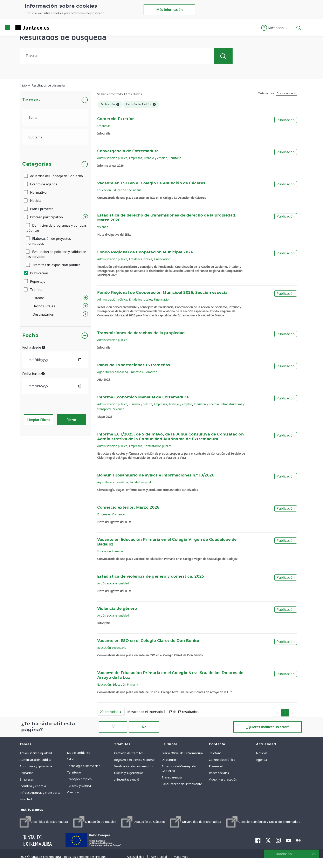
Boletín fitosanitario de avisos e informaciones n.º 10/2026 (155, 475)
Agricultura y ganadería (112, 372)
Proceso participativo (43, 217)
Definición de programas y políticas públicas (56, 228)
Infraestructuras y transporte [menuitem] (40, 792)
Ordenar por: (266, 93)
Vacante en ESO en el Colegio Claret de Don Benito (148, 641)
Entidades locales (140, 259)
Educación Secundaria (127, 190)
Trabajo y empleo (155, 158)
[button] (275, 27)
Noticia (32, 200)
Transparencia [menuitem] (171, 777)
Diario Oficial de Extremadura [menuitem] (182, 753)
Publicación (36, 273)
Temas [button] (31, 99)
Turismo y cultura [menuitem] (79, 785)
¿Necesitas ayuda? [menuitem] (126, 779)
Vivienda (102, 227)
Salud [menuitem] (70, 759)
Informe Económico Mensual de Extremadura (143, 397)
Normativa (35, 192)
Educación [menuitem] (26, 773)
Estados (38, 298)
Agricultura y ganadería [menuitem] (36, 766)
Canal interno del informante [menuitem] (182, 784)
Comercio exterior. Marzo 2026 (128, 507)
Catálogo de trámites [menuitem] (128, 753)
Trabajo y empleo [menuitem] (79, 779)
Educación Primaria (110, 551)
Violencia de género (117, 609)
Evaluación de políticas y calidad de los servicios (56, 254)
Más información (169, 9)
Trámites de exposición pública (53, 265)
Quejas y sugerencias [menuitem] (128, 773)
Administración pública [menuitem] (35, 759)
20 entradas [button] (112, 712)
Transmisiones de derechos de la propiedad (141, 333)
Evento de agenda (40, 184)
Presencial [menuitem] (216, 766)
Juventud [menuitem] (26, 799)
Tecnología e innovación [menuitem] (83, 766)
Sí (113, 727)
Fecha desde (33, 347)
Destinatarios (43, 314)
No (144, 727)
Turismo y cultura (140, 404)
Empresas (103, 126)
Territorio (175, 158)
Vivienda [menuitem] (73, 792)
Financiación (162, 259)
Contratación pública (158, 446)
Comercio (150, 372)
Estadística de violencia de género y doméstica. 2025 (150, 576)
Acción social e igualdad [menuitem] (36, 753)
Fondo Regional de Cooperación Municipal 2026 (145, 252)
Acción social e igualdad (113, 583)
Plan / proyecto (38, 209)
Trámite (33, 289)
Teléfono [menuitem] (215, 753)
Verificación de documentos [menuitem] (133, 766)
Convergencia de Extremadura (128, 151)
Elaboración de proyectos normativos (48, 241)
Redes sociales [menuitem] (219, 773)
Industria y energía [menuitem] (33, 786)
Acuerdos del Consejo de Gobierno (53, 176)
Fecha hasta (33, 373)
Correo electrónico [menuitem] (222, 759)
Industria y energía (206, 404)
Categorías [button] (37, 164)
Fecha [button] (30, 335)
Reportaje (34, 281)
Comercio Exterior (115, 119)
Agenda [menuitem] (261, 759)
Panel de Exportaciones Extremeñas (133, 365)
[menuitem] (44, 822)
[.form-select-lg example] (55, 117)
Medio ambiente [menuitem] (78, 752)
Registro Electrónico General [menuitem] (134, 759)
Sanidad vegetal (140, 482)
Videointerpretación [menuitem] (223, 779)
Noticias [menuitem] (261, 753)
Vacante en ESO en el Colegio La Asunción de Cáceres (151, 183)
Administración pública (112, 158)
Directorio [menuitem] (169, 759)
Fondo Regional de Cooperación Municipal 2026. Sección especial (163, 293)
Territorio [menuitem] (74, 772)
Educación (104, 190)
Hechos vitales (44, 306)
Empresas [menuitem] (27, 779)
